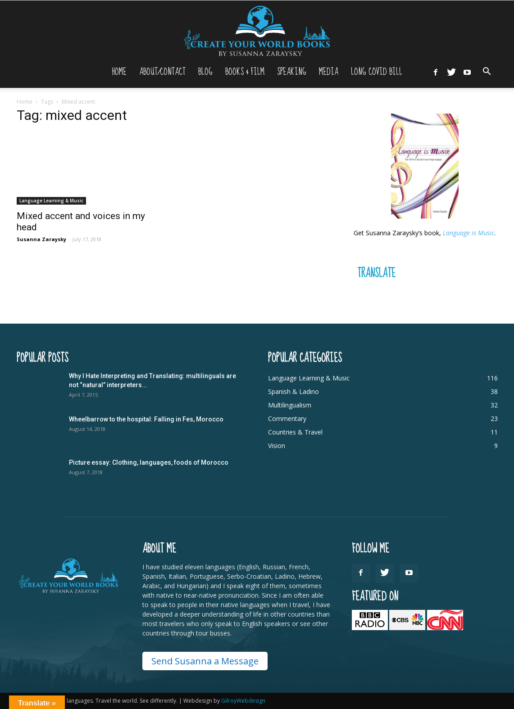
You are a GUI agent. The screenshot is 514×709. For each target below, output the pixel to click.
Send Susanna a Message (205, 661)
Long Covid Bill (376, 72)
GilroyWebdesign (243, 700)
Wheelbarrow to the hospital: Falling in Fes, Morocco (146, 419)
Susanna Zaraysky (41, 239)
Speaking (291, 72)
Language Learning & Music (51, 200)
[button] (487, 72)
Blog (205, 72)
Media (328, 72)
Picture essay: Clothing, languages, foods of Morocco (148, 462)
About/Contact (162, 72)
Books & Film (244, 72)
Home (119, 72)
